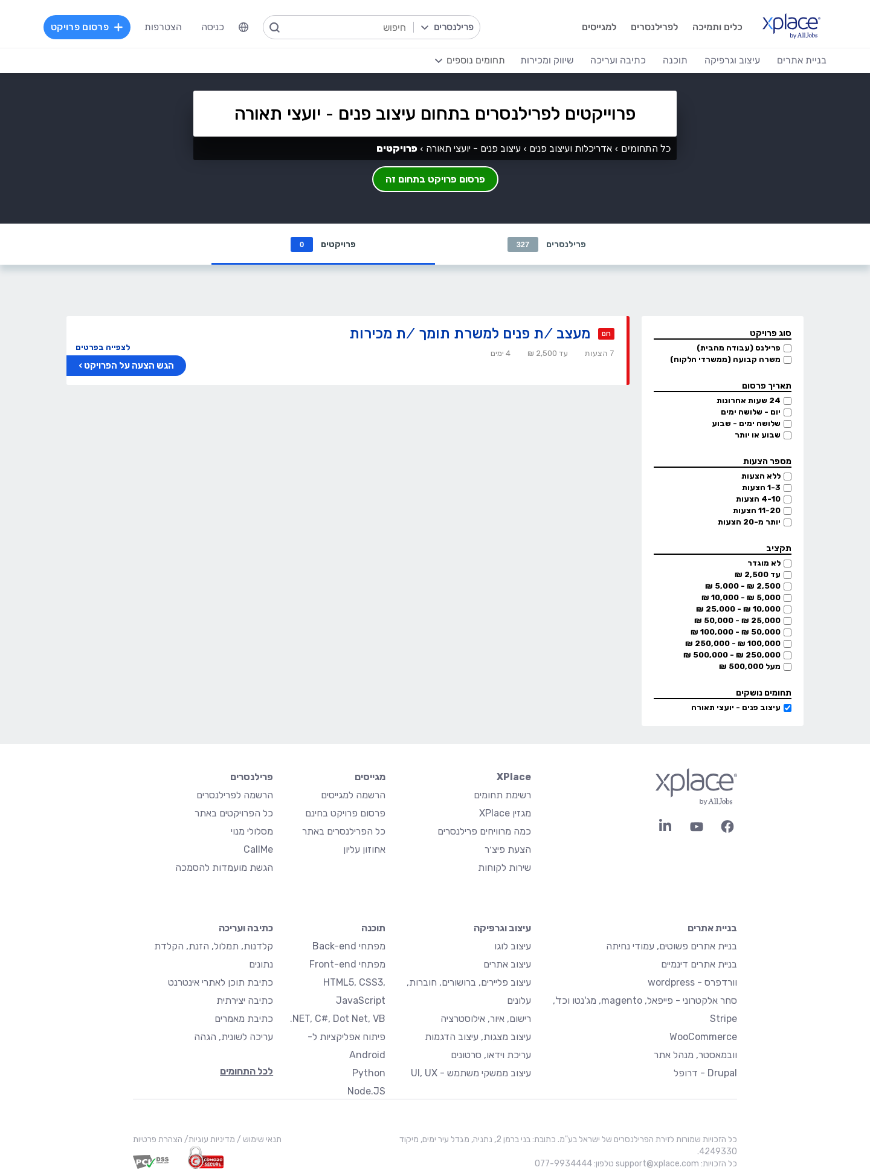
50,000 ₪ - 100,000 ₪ (736, 631)
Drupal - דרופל (705, 1073)
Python (368, 1073)
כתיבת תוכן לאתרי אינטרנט (220, 982)
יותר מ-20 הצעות (749, 521)
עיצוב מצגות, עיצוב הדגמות (478, 1036)
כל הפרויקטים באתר (234, 813)
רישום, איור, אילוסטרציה (485, 1018)
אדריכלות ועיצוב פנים (570, 148)
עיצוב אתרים (507, 964)
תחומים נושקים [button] (763, 693)
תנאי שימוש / (258, 1139)
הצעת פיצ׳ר (508, 849)
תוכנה (373, 928)
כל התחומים (646, 148)
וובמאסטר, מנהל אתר (695, 1055)
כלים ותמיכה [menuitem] (717, 27)
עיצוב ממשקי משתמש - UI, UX (471, 1073)
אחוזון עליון (364, 849)
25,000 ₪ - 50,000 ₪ (737, 620)
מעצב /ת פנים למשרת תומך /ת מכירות (469, 333)
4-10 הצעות (758, 498)
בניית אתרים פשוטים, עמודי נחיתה (671, 946)
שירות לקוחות (504, 867)
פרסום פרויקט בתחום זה (435, 179)
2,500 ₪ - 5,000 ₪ (743, 585)
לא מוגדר (764, 562)
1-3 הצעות (761, 487)
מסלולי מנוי (252, 831)
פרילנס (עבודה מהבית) (739, 347)
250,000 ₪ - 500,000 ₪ (732, 654)
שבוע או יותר (758, 434)
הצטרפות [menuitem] (163, 27)
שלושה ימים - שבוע (746, 423)
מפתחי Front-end (347, 964)
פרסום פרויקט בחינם (345, 813)
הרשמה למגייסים (353, 795)
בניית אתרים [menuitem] (801, 60)
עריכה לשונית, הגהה (233, 1036)
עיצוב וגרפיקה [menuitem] (732, 60)
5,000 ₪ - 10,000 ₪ (741, 597)
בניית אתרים (712, 928)
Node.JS (366, 1091)
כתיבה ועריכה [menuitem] (618, 60)
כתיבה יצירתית (244, 1000)
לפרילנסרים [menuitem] (654, 27)
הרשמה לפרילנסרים (234, 795)
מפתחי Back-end (348, 946)
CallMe (258, 849)
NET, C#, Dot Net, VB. (337, 1018)
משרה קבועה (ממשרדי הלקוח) (725, 359)
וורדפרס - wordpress (692, 982)
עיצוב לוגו (512, 946)
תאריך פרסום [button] (766, 386)
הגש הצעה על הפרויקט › (126, 365)
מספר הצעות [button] (767, 461)
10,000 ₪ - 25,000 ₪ (738, 608)
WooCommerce (703, 1036)
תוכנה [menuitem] (675, 60)
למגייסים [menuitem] (599, 27)
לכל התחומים (246, 1071)
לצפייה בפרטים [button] (103, 347)
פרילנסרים (547, 244)
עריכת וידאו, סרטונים (491, 1055)
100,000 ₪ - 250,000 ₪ (733, 643)
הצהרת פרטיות (157, 1139)
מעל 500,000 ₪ (750, 666)
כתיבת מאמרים (243, 1018)
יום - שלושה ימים (751, 411)
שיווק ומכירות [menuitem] (546, 60)
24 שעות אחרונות (749, 400)
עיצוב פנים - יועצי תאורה (736, 707)
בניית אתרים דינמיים (699, 964)
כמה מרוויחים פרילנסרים (484, 831)
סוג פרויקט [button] (770, 333)
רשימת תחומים (502, 795)
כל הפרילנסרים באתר (343, 831)
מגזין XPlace (505, 813)
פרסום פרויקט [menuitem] (87, 27)
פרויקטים (323, 244)
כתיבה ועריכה (246, 928)
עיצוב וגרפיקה (502, 928)
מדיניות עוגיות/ (208, 1139)
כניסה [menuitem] (212, 27)
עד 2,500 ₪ (758, 574)
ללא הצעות (761, 475)
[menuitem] (243, 27)
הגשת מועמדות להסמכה (224, 867)
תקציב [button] (778, 548)
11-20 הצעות (757, 510)
